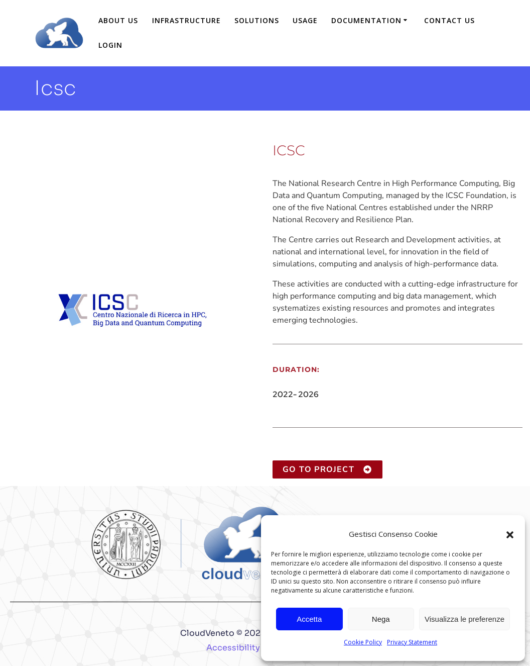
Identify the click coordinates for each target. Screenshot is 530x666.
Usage (305, 20)
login (110, 45)
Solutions (256, 20)
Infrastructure (186, 20)
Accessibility (233, 647)
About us (118, 20)
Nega (381, 619)
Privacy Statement (412, 642)
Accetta (309, 619)
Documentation (366, 20)
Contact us (449, 20)
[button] (510, 534)
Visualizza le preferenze (464, 619)
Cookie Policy (363, 642)
